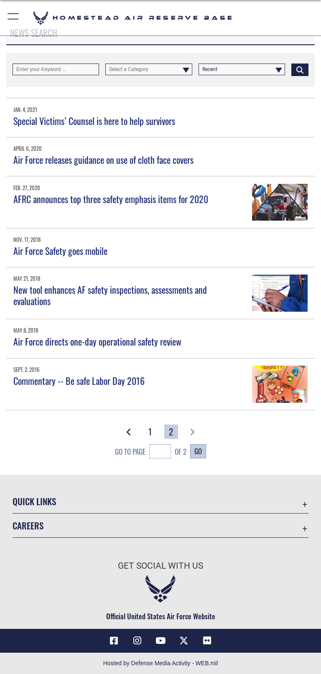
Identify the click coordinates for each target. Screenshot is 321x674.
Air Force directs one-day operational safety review (97, 341)
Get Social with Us (160, 566)
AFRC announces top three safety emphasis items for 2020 (110, 199)
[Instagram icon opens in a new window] (137, 640)
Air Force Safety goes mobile (60, 250)
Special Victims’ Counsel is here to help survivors (94, 120)
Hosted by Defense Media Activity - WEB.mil (160, 663)
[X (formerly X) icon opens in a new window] (184, 640)
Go (198, 450)
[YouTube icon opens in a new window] (160, 640)
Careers (28, 525)
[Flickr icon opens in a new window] (207, 640)
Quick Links (34, 501)
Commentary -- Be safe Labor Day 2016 (79, 380)
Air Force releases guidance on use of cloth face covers (103, 159)
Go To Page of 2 (150, 452)
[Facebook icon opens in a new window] (113, 640)
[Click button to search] (299, 69)
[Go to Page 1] (150, 432)
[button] (13, 18)
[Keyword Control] (56, 69)
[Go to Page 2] (171, 432)
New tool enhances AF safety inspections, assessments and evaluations (110, 295)
